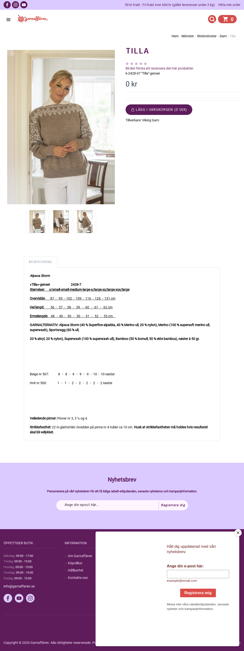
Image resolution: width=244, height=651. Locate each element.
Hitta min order (229, 5)
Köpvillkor (75, 563)
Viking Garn (150, 120)
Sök (131, 556)
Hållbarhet (75, 570)
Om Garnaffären (80, 556)
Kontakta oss (78, 578)
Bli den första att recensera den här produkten (159, 68)
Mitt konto (197, 556)
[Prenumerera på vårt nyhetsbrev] (122, 505)
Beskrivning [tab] (40, 262)
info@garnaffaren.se (19, 586)
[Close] (238, 562)
